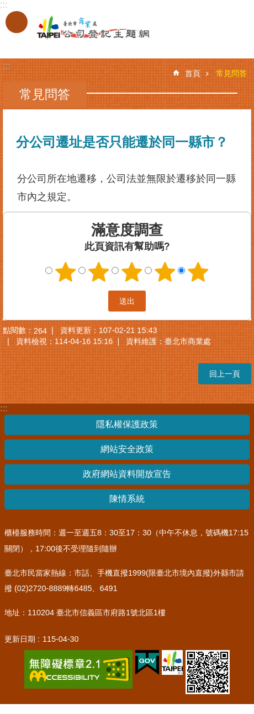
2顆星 (98, 271)
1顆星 (65, 271)
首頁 (192, 73)
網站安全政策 (127, 449)
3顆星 (131, 271)
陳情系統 (127, 498)
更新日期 (19, 639)
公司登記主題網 (83, 28)
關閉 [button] (17, 22)
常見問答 (231, 73)
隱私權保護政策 (127, 424)
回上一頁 (224, 373)
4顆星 (165, 271)
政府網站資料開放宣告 (127, 474)
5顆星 (198, 271)
